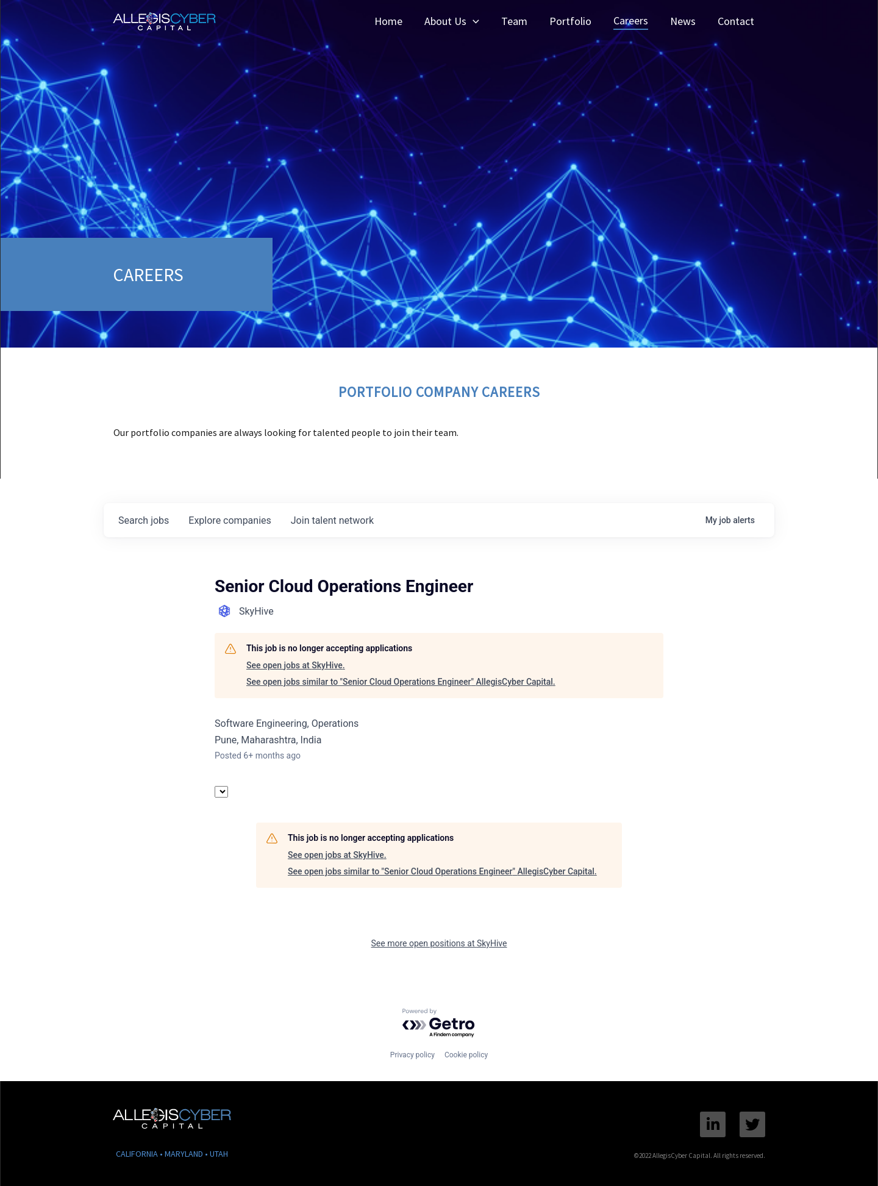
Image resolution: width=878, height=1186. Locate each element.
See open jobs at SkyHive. (295, 665)
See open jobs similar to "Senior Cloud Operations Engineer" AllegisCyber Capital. (400, 682)
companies (229, 520)
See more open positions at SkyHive (439, 943)
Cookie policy (466, 1055)
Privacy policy (412, 1055)
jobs (143, 520)
